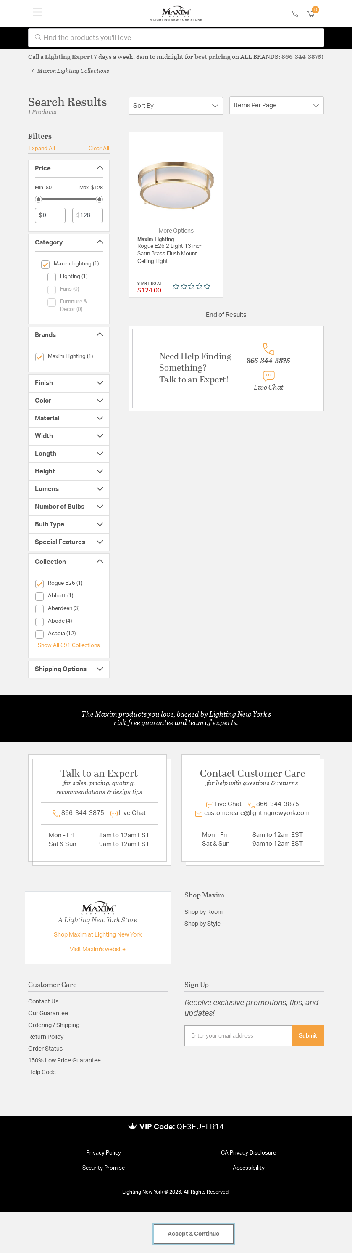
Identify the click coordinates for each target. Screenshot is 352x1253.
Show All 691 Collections (69, 645)
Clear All (99, 148)
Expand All (42, 148)
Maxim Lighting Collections (70, 70)
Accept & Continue (193, 1234)
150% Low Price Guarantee (64, 1061)
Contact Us (43, 1002)
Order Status (45, 1049)
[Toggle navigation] (37, 13)
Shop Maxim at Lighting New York (98, 935)
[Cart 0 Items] (315, 14)
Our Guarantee (48, 1014)
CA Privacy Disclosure (248, 1153)
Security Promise (103, 1168)
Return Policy (45, 1037)
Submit (308, 1036)
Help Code (42, 1072)
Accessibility (249, 1168)
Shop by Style (202, 924)
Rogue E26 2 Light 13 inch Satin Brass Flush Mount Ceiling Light (169, 254)
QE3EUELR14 (200, 1127)
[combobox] (176, 37)
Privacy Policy (103, 1153)
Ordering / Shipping (53, 1025)
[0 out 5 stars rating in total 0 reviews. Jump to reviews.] (193, 286)
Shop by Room (203, 912)
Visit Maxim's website (98, 950)
